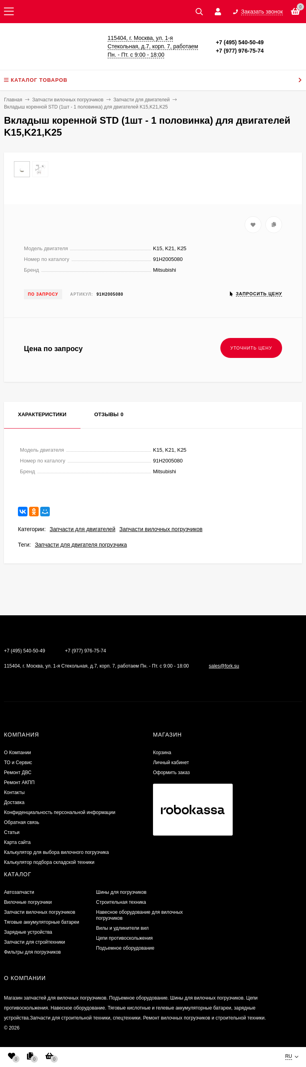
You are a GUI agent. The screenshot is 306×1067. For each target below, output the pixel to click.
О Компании (17, 752)
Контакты (14, 792)
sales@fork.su (224, 666)
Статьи (12, 832)
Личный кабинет (171, 762)
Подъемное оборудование (125, 948)
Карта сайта (17, 842)
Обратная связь (21, 822)
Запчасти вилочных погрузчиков (160, 529)
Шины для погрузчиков (121, 892)
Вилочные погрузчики (28, 902)
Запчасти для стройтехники (34, 942)
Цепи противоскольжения (124, 938)
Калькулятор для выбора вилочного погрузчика (56, 852)
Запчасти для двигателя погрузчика (81, 544)
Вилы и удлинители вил (122, 928)
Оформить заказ (171, 772)
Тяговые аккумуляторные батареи (41, 922)
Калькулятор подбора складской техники (49, 862)
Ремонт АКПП (19, 782)
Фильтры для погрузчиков (32, 952)
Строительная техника (121, 902)
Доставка (14, 802)
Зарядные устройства (28, 932)
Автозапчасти (19, 892)
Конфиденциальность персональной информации (59, 812)
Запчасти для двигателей (83, 529)
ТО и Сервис (18, 762)
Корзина (162, 752)
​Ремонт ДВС (17, 772)
